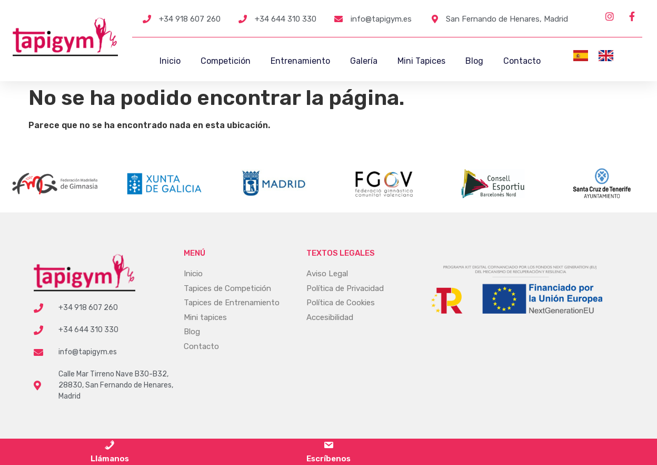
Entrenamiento (300, 61)
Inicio (170, 61)
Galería (363, 61)
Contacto (522, 61)
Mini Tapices (421, 61)
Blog (474, 61)
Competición (226, 61)
